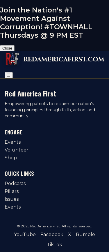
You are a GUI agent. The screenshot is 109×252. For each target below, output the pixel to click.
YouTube (25, 234)
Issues (12, 199)
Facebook (51, 234)
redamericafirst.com (63, 59)
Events (13, 142)
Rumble (85, 234)
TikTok (54, 244)
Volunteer (16, 150)
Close (7, 48)
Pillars (12, 191)
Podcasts (15, 183)
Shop (11, 157)
